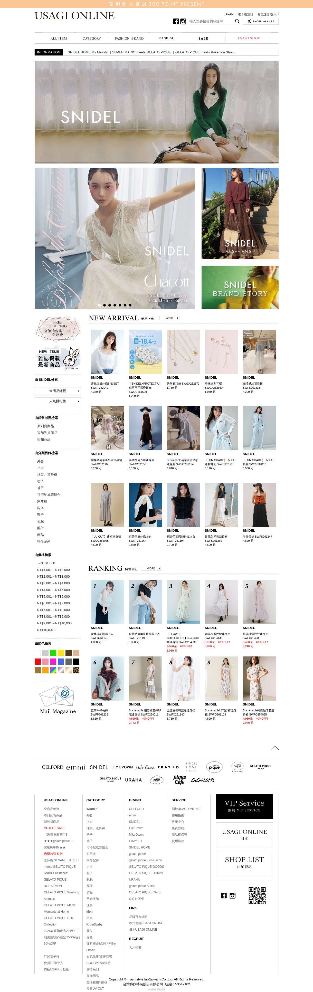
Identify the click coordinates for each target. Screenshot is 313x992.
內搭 (40, 508)
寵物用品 (93, 976)
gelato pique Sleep (142, 886)
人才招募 (135, 947)
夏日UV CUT (95, 988)
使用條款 (178, 841)
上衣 (40, 468)
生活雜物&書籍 (97, 982)
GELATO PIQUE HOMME (147, 873)
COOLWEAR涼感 (98, 963)
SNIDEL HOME (139, 847)
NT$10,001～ (47, 630)
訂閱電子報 (51, 956)
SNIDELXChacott (56, 873)
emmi (133, 815)
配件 (40, 528)
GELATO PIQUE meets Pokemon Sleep (204, 52)
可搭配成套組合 (49, 495)
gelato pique (137, 854)
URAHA (134, 879)
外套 (40, 461)
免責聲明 (178, 828)
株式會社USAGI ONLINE (146, 923)
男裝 (90, 918)
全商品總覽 (57, 391)
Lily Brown (136, 828)
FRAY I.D (135, 841)
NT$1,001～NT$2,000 (53, 570)
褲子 (40, 488)
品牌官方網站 (138, 917)
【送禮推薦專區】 (56, 834)
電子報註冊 (245, 14)
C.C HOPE (136, 899)
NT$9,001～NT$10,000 (54, 623)
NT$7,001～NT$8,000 (53, 610)
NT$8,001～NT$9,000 (53, 616)
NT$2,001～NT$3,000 (53, 576)
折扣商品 (44, 439)
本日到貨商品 (53, 815)
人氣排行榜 (57, 401)
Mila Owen (136, 834)
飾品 (40, 535)
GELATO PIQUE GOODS (146, 867)
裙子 (40, 481)
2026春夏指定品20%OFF (61, 931)
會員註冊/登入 (267, 14)
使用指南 (178, 815)
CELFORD (136, 809)
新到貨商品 (45, 426)
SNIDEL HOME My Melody (88, 52)
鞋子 (40, 515)
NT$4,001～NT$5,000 (53, 590)
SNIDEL (134, 822)
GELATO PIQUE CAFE (145, 892)
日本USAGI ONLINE (143, 929)
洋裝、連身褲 (47, 474)
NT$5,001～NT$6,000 (53, 596)
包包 (40, 521)
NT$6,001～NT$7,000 (53, 603)
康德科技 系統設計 (156, 989)
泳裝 (90, 905)
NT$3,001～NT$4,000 (53, 583)
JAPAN (228, 14)
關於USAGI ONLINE (186, 809)
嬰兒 (90, 931)
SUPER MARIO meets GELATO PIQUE (141, 52)
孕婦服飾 (93, 899)
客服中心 (178, 822)
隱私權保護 (179, 834)
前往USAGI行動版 (56, 969)
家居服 (42, 501)
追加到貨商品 (47, 433)
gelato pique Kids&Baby (145, 860)
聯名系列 (44, 541)
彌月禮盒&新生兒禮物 (101, 944)
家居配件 (93, 860)
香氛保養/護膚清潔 (99, 956)
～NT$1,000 (46, 563)
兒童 (90, 937)
